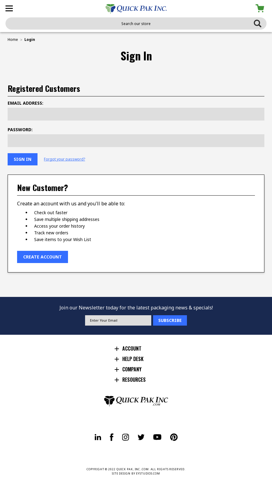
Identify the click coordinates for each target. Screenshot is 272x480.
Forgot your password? (64, 159)
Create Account (42, 257)
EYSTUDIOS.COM (148, 473)
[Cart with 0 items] (261, 8)
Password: (20, 129)
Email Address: (25, 103)
